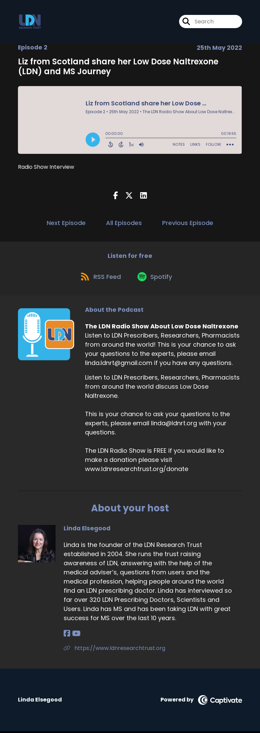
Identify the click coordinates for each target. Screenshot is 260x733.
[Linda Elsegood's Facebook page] (67, 635)
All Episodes (124, 223)
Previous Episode (187, 223)
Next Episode (66, 223)
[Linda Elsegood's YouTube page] (75, 635)
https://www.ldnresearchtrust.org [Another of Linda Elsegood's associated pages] (114, 650)
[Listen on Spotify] (156, 277)
